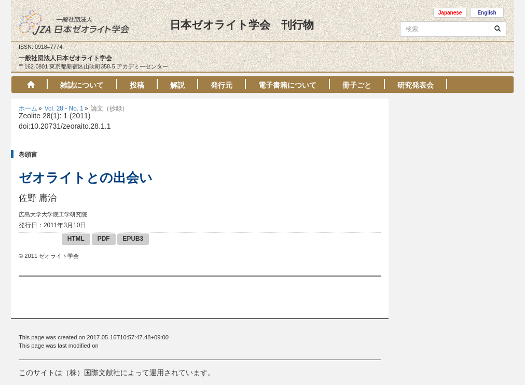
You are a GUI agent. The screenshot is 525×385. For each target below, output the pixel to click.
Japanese (450, 13)
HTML (76, 238)
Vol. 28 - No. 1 (64, 108)
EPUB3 (133, 238)
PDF (104, 238)
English (486, 13)
